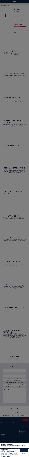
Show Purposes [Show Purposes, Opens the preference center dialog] (23, 453)
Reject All (24, 451)
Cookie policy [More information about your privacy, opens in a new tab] (8, 456)
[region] (14, 450)
